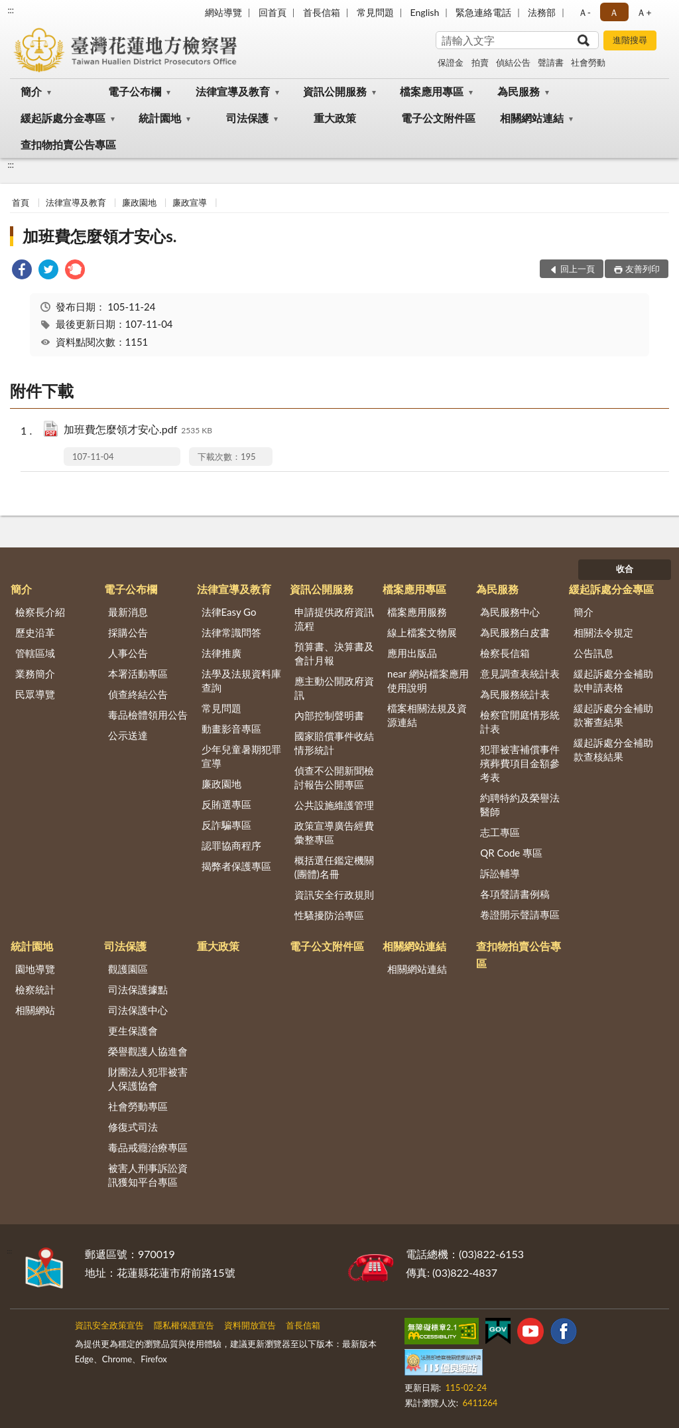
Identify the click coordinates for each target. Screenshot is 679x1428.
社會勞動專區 (138, 1106)
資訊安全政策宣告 (109, 1325)
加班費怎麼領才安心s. (99, 236)
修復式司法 (133, 1127)
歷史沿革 (35, 632)
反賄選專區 (226, 804)
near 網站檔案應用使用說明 (428, 680)
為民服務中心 (510, 612)
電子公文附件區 (438, 117)
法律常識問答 (231, 632)
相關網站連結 (532, 117)
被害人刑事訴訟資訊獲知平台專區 (148, 1175)
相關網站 (35, 1010)
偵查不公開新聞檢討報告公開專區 (334, 777)
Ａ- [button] (584, 12)
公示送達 (128, 735)
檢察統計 (35, 989)
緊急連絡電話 (483, 12)
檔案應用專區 (431, 91)
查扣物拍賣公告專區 (68, 144)
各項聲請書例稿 (515, 894)
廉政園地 (139, 202)
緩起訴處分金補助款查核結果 (613, 749)
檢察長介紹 (40, 612)
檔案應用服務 (417, 612)
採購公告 (128, 632)
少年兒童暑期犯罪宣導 (241, 756)
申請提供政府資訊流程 (334, 619)
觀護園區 (128, 969)
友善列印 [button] (642, 268)
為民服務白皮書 (515, 632)
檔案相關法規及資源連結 (427, 715)
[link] (22, 271)
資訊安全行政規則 (334, 894)
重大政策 (335, 117)
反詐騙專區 (226, 825)
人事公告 (128, 653)
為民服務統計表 (515, 694)
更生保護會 (133, 1030)
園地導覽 (35, 969)
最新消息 (128, 612)
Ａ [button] (614, 12)
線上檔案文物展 (422, 632)
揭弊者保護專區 (236, 866)
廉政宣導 (189, 202)
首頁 (20, 202)
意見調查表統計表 (520, 673)
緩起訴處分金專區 (63, 117)
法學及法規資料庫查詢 (241, 680)
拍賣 (480, 62)
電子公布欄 (134, 91)
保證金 (450, 62)
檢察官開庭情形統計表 (520, 722)
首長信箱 (321, 12)
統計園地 (160, 117)
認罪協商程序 (231, 845)
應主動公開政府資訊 (334, 688)
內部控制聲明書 (329, 715)
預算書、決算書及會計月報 (334, 653)
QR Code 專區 (511, 853)
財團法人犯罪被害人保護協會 (148, 1079)
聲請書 (551, 62)
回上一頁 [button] (577, 268)
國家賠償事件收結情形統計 (334, 743)
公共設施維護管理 (334, 805)
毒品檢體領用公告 (148, 715)
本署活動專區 (138, 673)
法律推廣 (221, 653)
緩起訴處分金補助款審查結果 (613, 715)
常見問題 (375, 12)
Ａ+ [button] (644, 12)
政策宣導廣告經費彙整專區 (334, 832)
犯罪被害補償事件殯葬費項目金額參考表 (520, 763)
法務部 (542, 12)
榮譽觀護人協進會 (148, 1051)
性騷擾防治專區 (329, 915)
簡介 (31, 91)
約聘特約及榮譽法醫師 (520, 805)
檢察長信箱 (505, 653)
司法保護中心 (138, 1010)
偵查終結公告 (138, 694)
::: (10, 10)
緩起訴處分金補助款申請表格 (613, 680)
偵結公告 (513, 62)
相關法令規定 (603, 632)
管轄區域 (35, 653)
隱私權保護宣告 (184, 1325)
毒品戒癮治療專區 (148, 1147)
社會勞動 (588, 62)
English (425, 12)
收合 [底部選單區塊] (624, 568)
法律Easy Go (229, 612)
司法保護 (247, 117)
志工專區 (500, 832)
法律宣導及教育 (233, 91)
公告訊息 (593, 653)
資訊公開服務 (335, 91)
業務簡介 (35, 673)
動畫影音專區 (231, 729)
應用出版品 (412, 653)
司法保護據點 (138, 989)
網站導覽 (223, 12)
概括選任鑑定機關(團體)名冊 (334, 867)
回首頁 (272, 12)
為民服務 (518, 91)
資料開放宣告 (250, 1325)
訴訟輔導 (500, 873)
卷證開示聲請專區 (520, 914)
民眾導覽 (35, 694)
